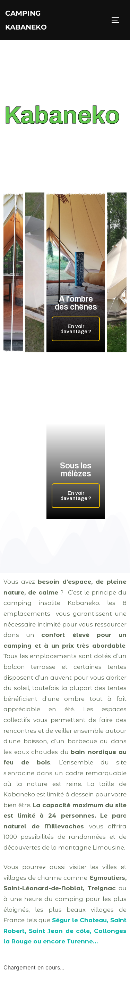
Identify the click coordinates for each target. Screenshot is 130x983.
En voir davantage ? (75, 328)
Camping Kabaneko (26, 20)
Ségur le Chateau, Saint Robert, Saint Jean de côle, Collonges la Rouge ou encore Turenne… (65, 931)
